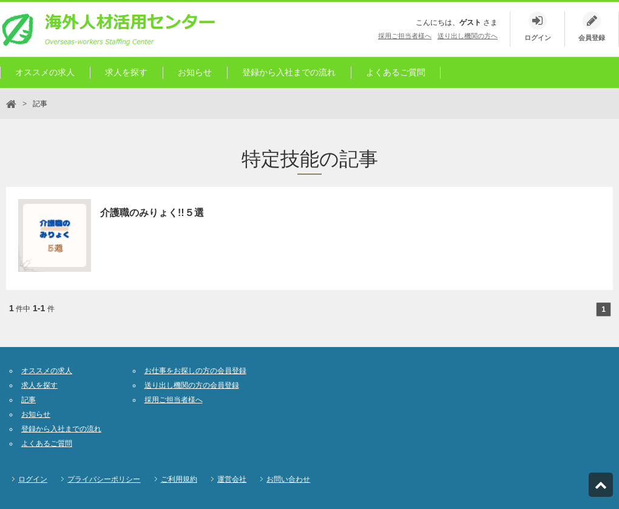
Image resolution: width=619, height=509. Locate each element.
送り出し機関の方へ (468, 35)
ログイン (32, 479)
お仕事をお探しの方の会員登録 (195, 370)
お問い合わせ (288, 479)
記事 (28, 400)
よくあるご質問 (395, 72)
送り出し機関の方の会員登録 (191, 385)
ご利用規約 (179, 479)
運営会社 (231, 479)
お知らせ (195, 72)
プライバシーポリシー (103, 479)
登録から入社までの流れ (289, 72)
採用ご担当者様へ (404, 35)
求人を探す (126, 72)
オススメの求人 (45, 72)
